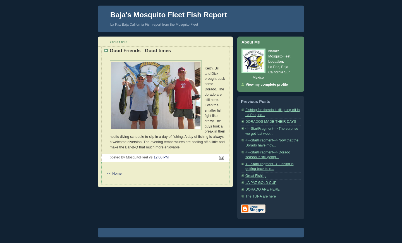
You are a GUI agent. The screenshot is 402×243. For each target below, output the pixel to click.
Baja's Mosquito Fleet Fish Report (168, 15)
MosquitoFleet (279, 56)
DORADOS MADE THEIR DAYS (270, 122)
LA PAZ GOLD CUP (260, 183)
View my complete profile (267, 84)
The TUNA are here (260, 196)
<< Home (114, 173)
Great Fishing (256, 176)
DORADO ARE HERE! (263, 189)
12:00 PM (161, 157)
